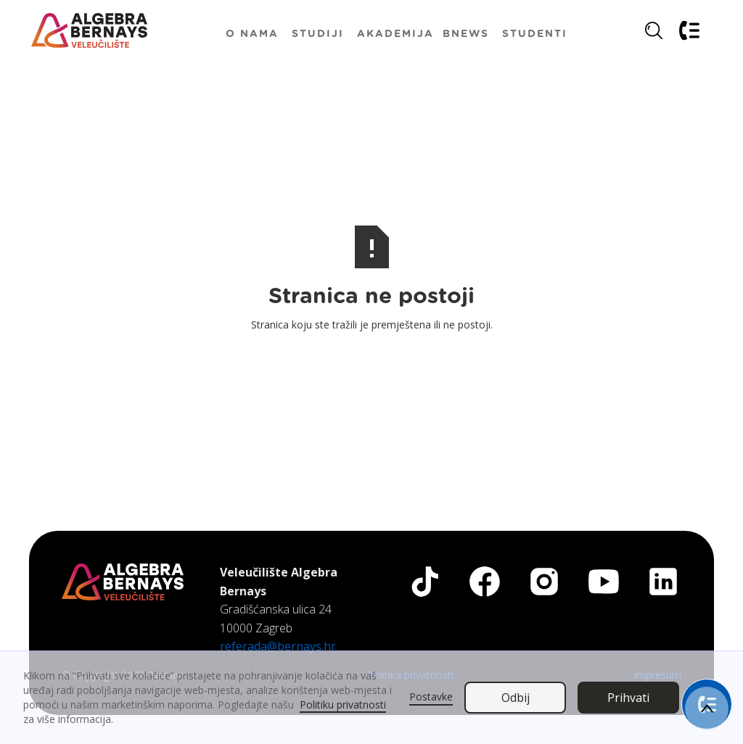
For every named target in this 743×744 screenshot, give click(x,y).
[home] (89, 30)
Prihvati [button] (628, 698)
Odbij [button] (515, 698)
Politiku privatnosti (343, 704)
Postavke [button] (431, 696)
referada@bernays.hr (278, 646)
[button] (318, 33)
